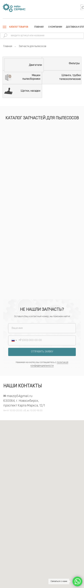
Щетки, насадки (30, 91)
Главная (7, 46)
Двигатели (35, 65)
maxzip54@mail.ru (19, 396)
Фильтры (74, 63)
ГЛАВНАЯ (38, 27)
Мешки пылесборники (31, 77)
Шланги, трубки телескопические (70, 77)
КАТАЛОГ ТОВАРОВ (18, 27)
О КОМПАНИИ (55, 27)
